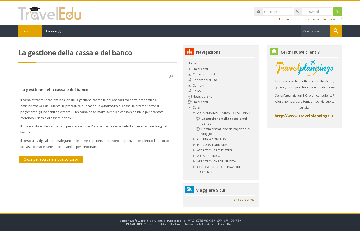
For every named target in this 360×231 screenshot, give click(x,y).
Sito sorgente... (244, 199)
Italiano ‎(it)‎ (56, 31)
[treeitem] (221, 117)
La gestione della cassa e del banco (54, 89)
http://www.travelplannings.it (304, 116)
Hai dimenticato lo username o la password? (310, 19)
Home (192, 63)
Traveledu (30, 31)
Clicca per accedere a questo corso (51, 159)
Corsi (196, 107)
